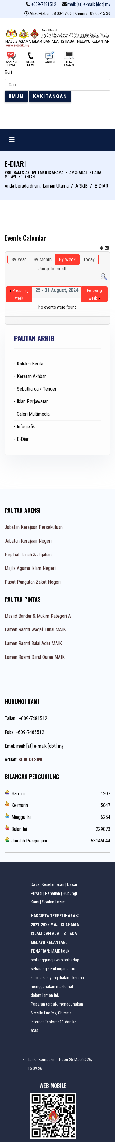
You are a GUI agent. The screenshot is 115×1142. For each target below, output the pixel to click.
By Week (67, 259)
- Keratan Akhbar (30, 376)
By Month (42, 259)
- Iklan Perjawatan (31, 401)
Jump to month (52, 269)
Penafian (52, 893)
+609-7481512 (43, 4)
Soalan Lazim (54, 901)
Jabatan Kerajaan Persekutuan (34, 527)
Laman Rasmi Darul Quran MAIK (35, 657)
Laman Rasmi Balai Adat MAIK (33, 643)
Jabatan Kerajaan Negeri (28, 541)
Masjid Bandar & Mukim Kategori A (38, 616)
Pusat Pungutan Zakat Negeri (33, 582)
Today (89, 259)
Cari (8, 72)
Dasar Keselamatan (47, 884)
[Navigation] (12, 140)
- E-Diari (21, 439)
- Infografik (24, 427)
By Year (18, 259)
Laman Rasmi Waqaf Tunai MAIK (35, 629)
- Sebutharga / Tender (35, 389)
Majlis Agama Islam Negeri (30, 568)
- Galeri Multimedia (32, 414)
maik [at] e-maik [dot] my (88, 4)
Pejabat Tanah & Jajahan (28, 555)
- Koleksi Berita (28, 364)
